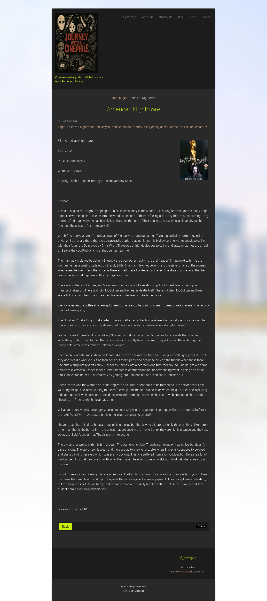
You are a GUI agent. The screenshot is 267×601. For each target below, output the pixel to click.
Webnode (139, 591)
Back (65, 526)
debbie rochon (121, 127)
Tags (61, 127)
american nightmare (80, 127)
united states (199, 127)
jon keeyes (103, 127)
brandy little (140, 127)
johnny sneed (159, 127)
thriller (184, 127)
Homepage (118, 98)
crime (174, 127)
